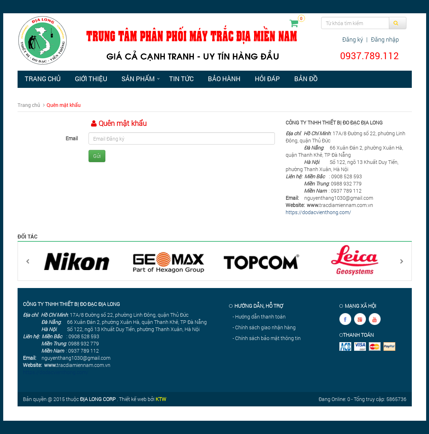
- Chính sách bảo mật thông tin (267, 338)
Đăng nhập (385, 39)
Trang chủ (43, 78)
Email (72, 138)
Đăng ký (352, 39)
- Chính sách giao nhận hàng (264, 327)
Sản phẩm (138, 78)
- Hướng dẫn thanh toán (259, 316)
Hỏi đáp (267, 78)
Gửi (97, 155)
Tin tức (181, 78)
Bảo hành (224, 78)
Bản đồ (306, 78)
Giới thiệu (91, 78)
